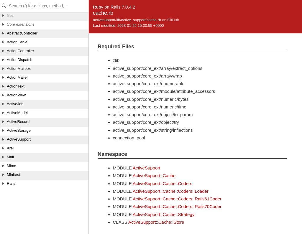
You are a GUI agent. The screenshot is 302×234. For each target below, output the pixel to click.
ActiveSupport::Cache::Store (156, 222)
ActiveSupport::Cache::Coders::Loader (171, 191)
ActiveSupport (146, 167)
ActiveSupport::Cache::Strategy (163, 214)
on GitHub (170, 20)
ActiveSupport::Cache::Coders (162, 183)
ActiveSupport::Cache (154, 175)
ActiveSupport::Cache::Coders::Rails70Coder (177, 206)
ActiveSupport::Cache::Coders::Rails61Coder (177, 198)
